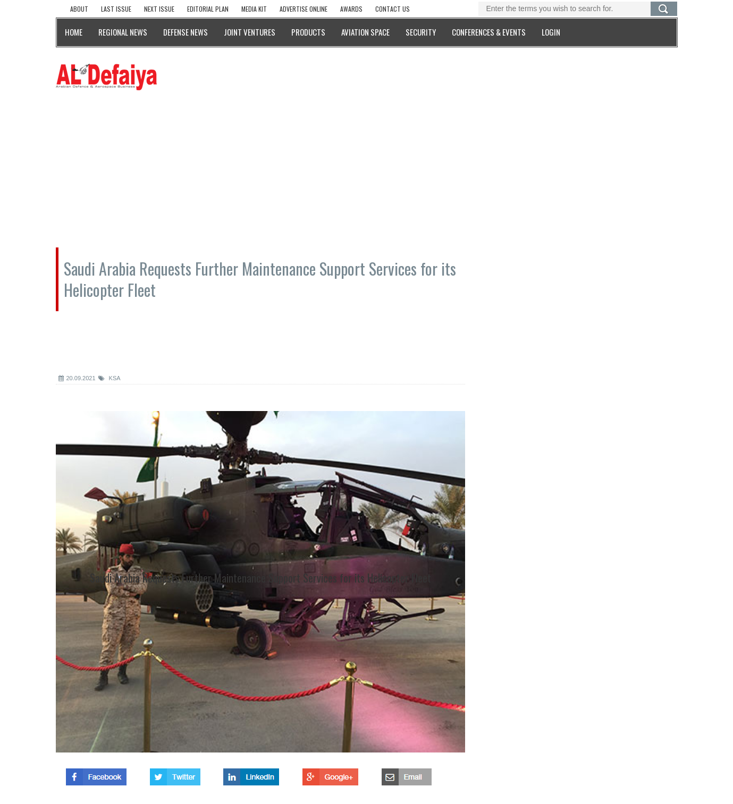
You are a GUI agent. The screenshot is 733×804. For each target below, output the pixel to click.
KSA (109, 378)
